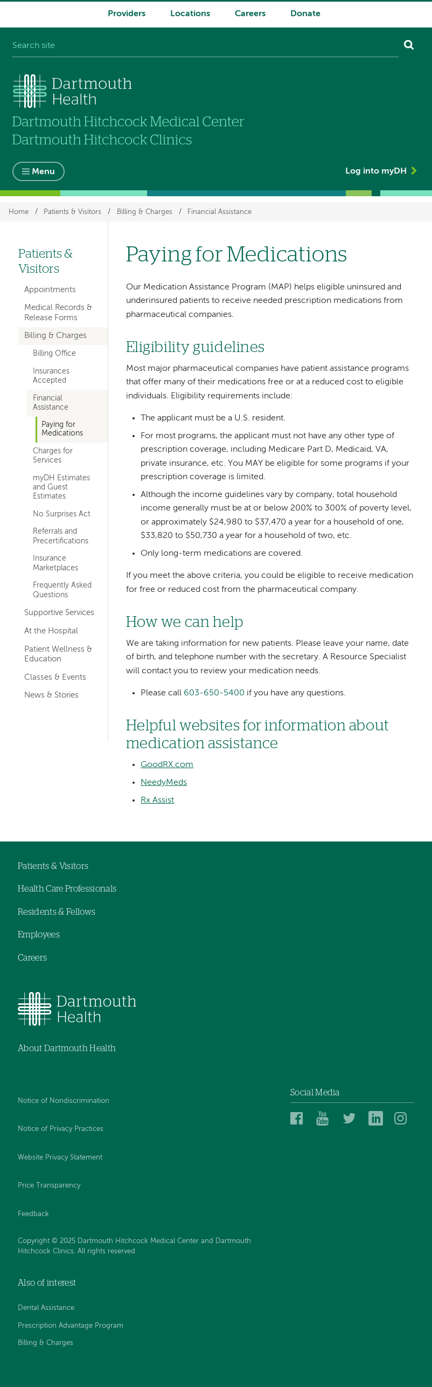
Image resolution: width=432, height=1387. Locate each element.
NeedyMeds (164, 782)
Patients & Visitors (72, 211)
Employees (39, 934)
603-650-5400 (214, 693)
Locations (190, 14)
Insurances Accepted (51, 376)
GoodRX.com (167, 765)
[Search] (409, 46)
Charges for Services (53, 455)
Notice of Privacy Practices (60, 1129)
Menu (43, 172)
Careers (250, 14)
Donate (305, 14)
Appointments (50, 290)
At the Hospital (51, 631)
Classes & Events (55, 677)
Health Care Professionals (67, 889)
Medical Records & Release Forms (58, 312)
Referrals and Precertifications (60, 536)
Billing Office (54, 353)
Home (19, 211)
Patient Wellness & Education (58, 654)
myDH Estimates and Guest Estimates (61, 487)
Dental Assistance (46, 1308)
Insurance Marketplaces (55, 563)
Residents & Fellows (56, 912)
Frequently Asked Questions (62, 590)
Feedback (33, 1214)
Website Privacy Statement (60, 1157)
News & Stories (51, 695)
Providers (126, 14)
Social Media (315, 1092)
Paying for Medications (62, 429)
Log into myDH (376, 171)
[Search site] (205, 46)
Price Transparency (49, 1185)
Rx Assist (157, 800)
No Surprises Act (61, 514)
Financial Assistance (219, 211)
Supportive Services (59, 613)
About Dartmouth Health (67, 1048)
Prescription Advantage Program (70, 1325)
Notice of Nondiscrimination (63, 1101)
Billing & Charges (144, 211)
